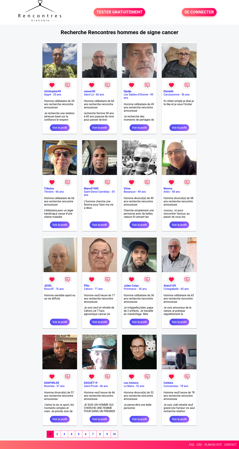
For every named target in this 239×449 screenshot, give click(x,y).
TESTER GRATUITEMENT (119, 12)
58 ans (176, 191)
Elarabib (168, 91)
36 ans (143, 288)
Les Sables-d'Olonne (136, 94)
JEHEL (48, 285)
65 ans (185, 288)
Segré (47, 94)
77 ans (99, 288)
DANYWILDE (51, 382)
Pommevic (130, 288)
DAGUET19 (90, 382)
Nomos (167, 188)
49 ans (142, 191)
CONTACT (230, 444)
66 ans (60, 191)
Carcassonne (171, 94)
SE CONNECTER (199, 12)
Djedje (127, 91)
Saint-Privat (91, 386)
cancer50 (89, 91)
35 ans (57, 94)
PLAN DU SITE (213, 444)
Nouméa (49, 386)
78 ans (184, 386)
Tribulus (49, 188)
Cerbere (168, 382)
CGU (199, 444)
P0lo (86, 285)
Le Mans (129, 386)
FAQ (191, 444)
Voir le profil (59, 127)
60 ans (100, 94)
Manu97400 (91, 188)
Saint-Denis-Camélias (96, 191)
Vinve (127, 188)
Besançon (130, 191)
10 (114, 434)
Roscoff (49, 288)
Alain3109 (169, 285)
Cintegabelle (170, 288)
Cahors (88, 288)
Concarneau (170, 386)
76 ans (60, 288)
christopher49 (52, 91)
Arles (166, 191)
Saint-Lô (89, 94)
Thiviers (49, 191)
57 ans (61, 386)
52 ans (140, 386)
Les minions (131, 382)
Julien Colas (131, 285)
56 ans (185, 94)
